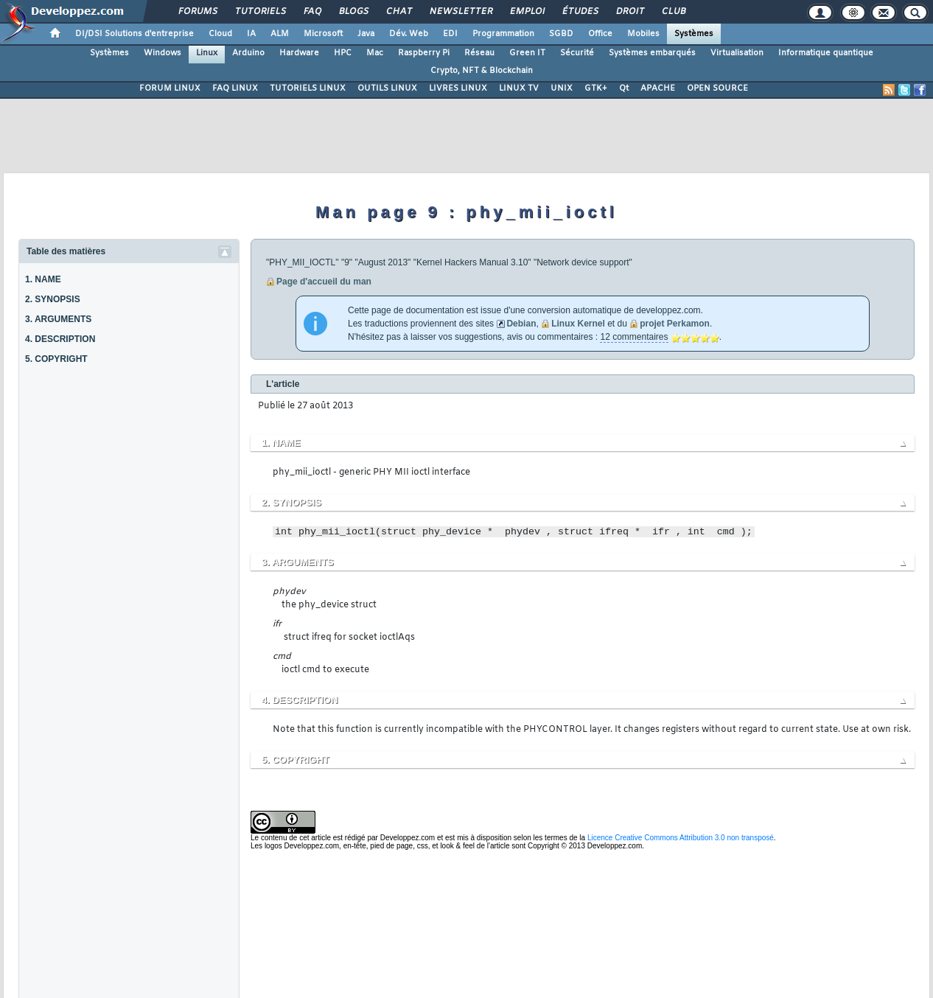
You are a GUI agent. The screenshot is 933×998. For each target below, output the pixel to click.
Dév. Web (408, 34)
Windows (162, 53)
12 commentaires (634, 337)
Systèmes (693, 34)
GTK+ (595, 88)
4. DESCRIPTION (60, 339)
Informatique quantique (825, 53)
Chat (398, 12)
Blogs (353, 12)
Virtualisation (736, 53)
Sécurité (577, 53)
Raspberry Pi (424, 53)
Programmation (503, 34)
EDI (450, 34)
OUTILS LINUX (387, 88)
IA (251, 34)
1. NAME (43, 279)
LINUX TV (519, 88)
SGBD (561, 34)
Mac (374, 53)
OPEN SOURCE (717, 88)
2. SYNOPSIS (52, 299)
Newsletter (460, 12)
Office (600, 34)
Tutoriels (260, 12)
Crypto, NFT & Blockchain (481, 71)
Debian (521, 323)
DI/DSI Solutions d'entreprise (134, 34)
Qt (624, 88)
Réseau (479, 53)
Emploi (526, 12)
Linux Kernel (578, 323)
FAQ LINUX (235, 88)
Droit (629, 12)
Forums (197, 12)
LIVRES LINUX (458, 88)
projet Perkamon (675, 323)
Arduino (248, 53)
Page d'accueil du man (323, 281)
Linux (206, 53)
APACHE (657, 88)
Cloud (220, 34)
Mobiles (643, 34)
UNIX (562, 88)
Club (673, 12)
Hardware (299, 53)
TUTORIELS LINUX (308, 88)
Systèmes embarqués (652, 53)
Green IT (527, 53)
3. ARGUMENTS (58, 319)
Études (579, 12)
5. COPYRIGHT (56, 359)
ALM (279, 34)
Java (365, 34)
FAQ (311, 12)
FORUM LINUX (169, 88)
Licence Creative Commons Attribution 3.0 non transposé (680, 838)
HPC (343, 53)
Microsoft (323, 34)
